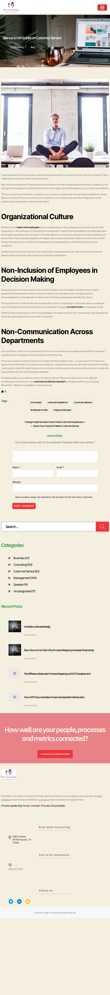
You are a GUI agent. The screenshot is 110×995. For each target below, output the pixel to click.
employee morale (39, 409)
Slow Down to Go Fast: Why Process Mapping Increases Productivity (59, 650)
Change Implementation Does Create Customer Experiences (54, 421)
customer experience (58, 402)
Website (16, 482)
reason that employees (28, 227)
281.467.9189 (16, 868)
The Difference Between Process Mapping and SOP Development (57, 673)
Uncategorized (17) (24, 591)
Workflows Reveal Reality (37, 626)
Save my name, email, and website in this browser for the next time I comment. (54, 497)
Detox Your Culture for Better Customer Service (56, 425)
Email (60, 467)
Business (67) (21, 558)
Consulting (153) (22, 564)
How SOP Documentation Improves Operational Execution (54, 697)
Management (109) (25, 578)
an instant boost (75, 306)
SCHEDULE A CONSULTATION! (55, 754)
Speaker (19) (20, 584)
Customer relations (83, 402)
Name (16, 467)
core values (35, 402)
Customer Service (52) (26, 571)
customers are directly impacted (49, 381)
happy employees (62, 409)
